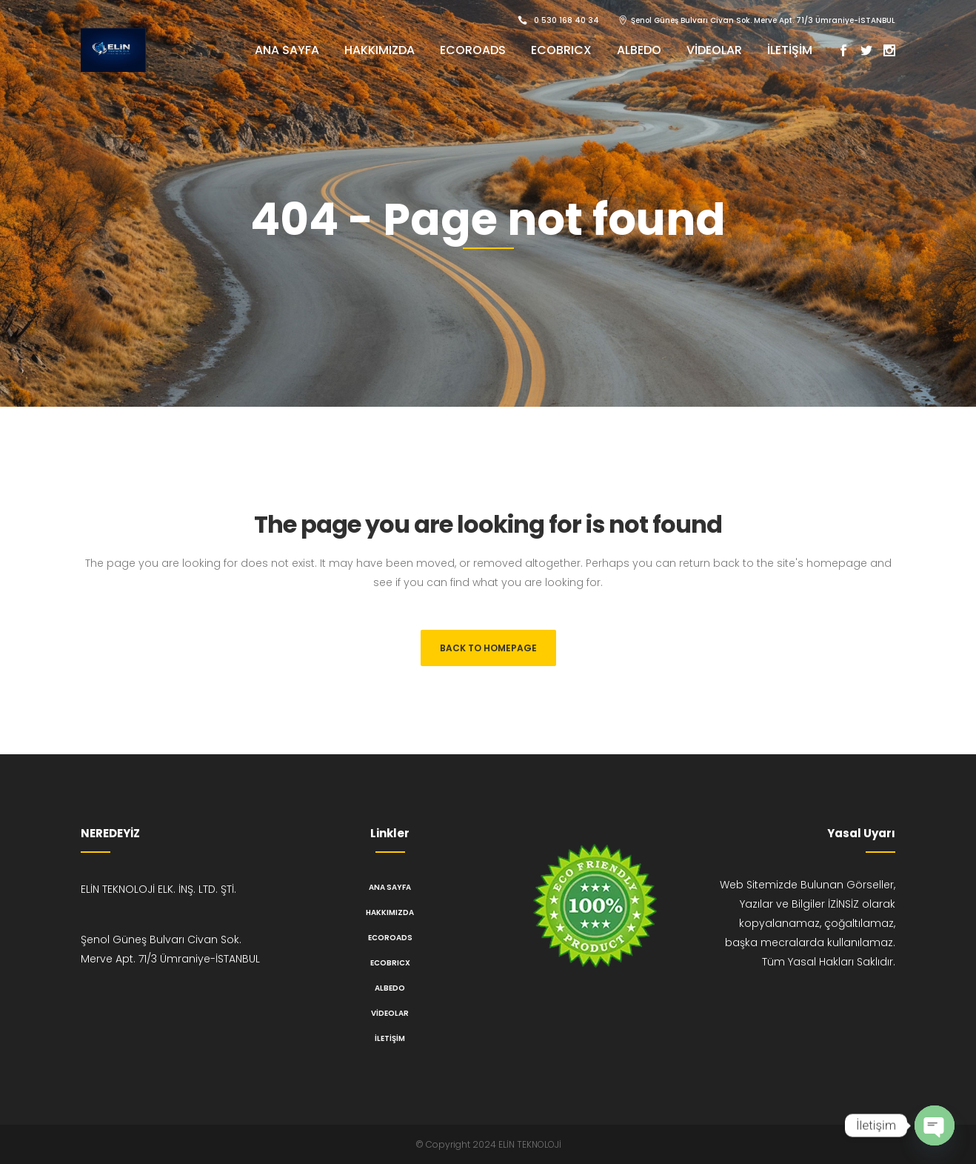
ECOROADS (390, 937)
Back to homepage (488, 648)
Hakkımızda (390, 912)
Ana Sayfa (390, 887)
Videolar (390, 1013)
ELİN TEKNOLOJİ (529, 1144)
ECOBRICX (390, 962)
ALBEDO (390, 988)
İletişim (390, 1038)
